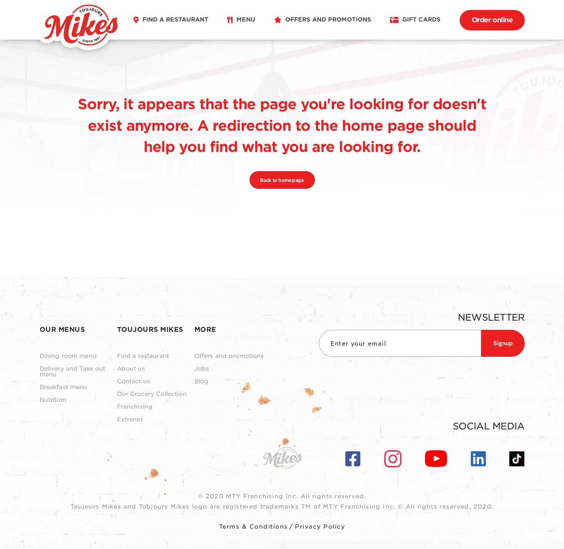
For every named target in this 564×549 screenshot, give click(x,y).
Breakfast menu (63, 387)
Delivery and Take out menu (72, 372)
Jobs (201, 369)
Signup (503, 343)
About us (131, 369)
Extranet (130, 420)
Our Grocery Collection (152, 394)
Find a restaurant (143, 356)
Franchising (135, 407)
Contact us (134, 381)
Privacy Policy (320, 526)
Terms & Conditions (253, 526)
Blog (201, 381)
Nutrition (53, 400)
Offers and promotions (229, 356)
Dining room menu (68, 356)
